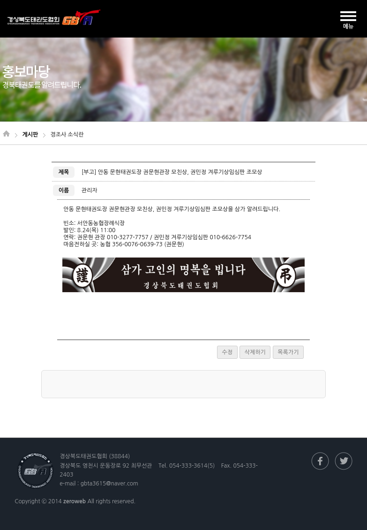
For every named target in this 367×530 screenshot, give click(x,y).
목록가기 (288, 352)
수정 (227, 352)
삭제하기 (255, 352)
